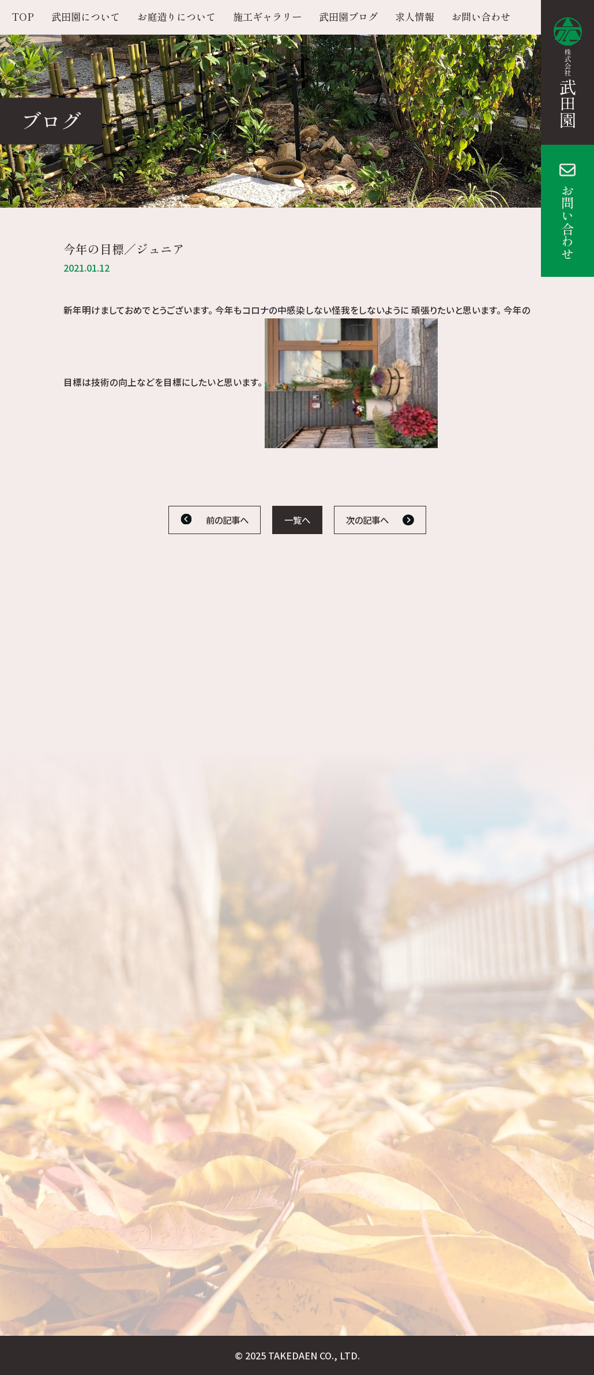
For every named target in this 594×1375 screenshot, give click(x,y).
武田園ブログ (348, 16)
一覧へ (297, 519)
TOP (23, 16)
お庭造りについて (176, 16)
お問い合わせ (567, 222)
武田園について (85, 16)
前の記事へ (227, 519)
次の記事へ (367, 519)
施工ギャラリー (267, 16)
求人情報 (414, 16)
